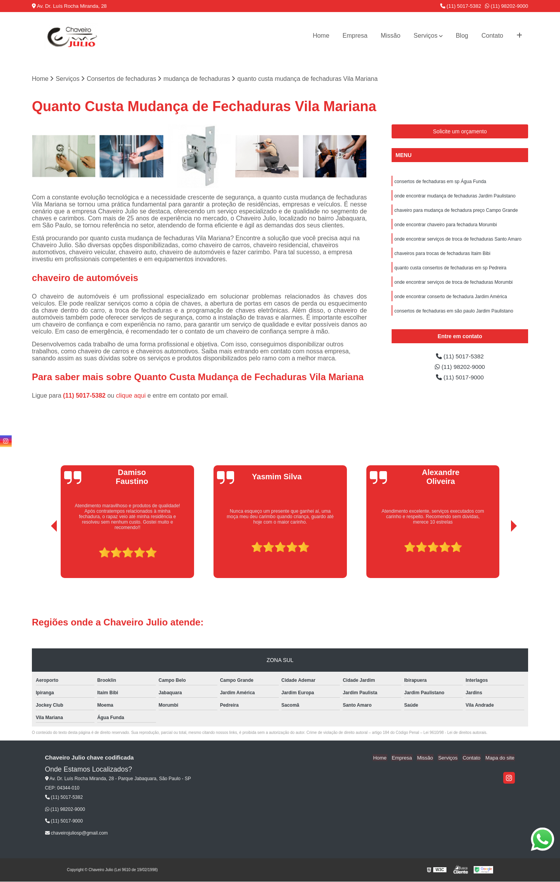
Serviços (426, 35)
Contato (492, 35)
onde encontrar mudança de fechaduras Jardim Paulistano (455, 196)
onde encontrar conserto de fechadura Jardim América (450, 299)
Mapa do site (500, 758)
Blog (462, 35)
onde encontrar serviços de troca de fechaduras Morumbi (453, 285)
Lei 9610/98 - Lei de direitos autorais (455, 733)
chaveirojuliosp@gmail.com (76, 833)
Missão (391, 35)
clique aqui (131, 396)
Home (321, 35)
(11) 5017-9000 (460, 382)
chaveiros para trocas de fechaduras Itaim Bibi (442, 255)
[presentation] (43, 556)
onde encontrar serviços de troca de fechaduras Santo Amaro (458, 240)
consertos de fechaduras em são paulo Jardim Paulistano (453, 314)
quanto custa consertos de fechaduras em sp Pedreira (450, 270)
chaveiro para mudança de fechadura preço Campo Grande (456, 211)
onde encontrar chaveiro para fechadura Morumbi (445, 226)
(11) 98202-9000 (506, 6)
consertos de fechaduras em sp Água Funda (440, 181)
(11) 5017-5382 (460, 6)
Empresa (355, 35)
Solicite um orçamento (460, 131)
